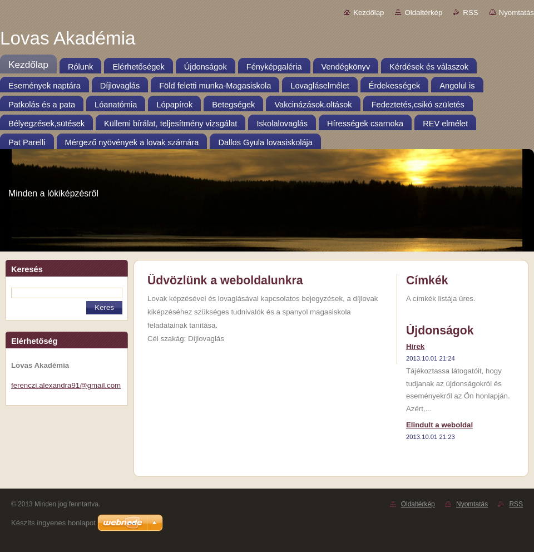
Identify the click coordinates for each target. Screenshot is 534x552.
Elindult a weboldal (439, 425)
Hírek (415, 346)
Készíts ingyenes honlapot (53, 523)
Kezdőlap (368, 12)
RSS (470, 12)
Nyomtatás (516, 12)
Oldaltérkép (423, 12)
